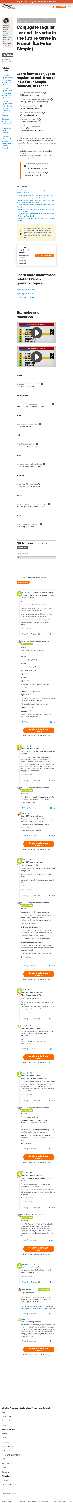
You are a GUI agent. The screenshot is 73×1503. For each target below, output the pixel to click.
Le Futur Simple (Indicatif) (31, 138)
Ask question (23, 582)
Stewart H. (28, 1202)
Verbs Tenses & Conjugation (29, 21)
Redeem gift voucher (9, 1456)
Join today (46, 741)
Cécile (25, 646)
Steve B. (26, 1356)
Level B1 (44, 19)
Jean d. (27, 1010)
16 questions (6, 59)
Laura (25, 1320)
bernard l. (27, 1049)
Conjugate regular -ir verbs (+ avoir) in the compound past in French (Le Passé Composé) (7, 126)
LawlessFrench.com (9, 1489)
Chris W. (26, 828)
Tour (3, 1417)
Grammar (36, 19)
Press (4, 1473)
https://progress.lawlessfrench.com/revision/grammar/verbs (43, 1345)
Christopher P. (29, 1295)
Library (28, 19)
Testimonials (6, 1426)
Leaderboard (6, 1421)
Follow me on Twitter (9, 1498)
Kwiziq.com (6, 1485)
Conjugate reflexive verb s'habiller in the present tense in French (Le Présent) (7, 142)
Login (4, 1443)
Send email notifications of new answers (32, 578)
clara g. (27, 592)
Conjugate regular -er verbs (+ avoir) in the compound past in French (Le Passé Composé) (7, 108)
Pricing (4, 1430)
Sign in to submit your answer (38, 736)
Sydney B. (28, 752)
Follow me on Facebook (10, 1494)
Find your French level (44, 255)
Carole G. (27, 874)
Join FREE (61, 7)
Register (5, 1438)
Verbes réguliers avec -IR (25, 294)
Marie (25, 1245)
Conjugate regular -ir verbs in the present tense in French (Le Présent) (7, 93)
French (20, 19)
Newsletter (5, 1447)
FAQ (3, 1464)
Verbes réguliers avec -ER (25, 290)
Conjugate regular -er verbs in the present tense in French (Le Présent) (7, 79)
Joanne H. (28, 1096)
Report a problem (7, 61)
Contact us (5, 1477)
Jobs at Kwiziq (7, 1468)
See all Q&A (22, 547)
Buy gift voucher (7, 1451)
